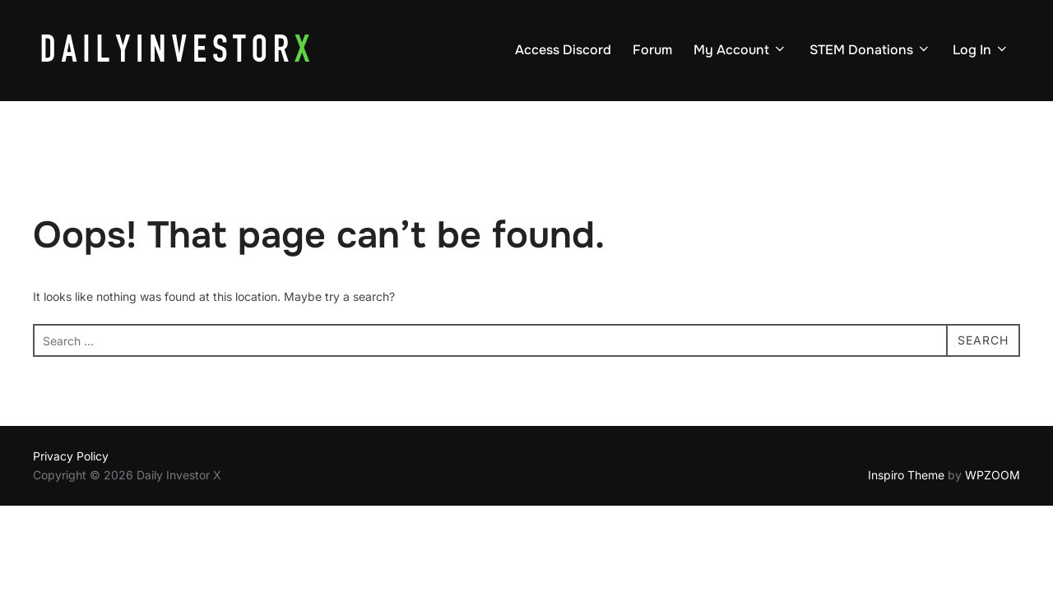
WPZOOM (992, 475)
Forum (652, 49)
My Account (740, 49)
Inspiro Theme (906, 475)
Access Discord (563, 49)
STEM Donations (870, 49)
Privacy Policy (71, 456)
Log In (981, 49)
